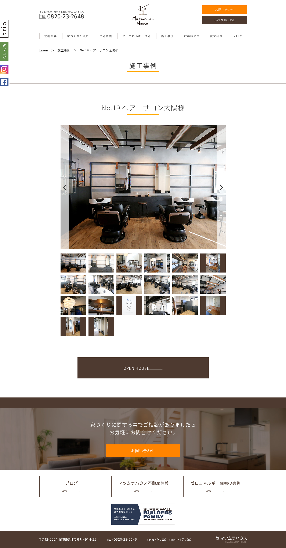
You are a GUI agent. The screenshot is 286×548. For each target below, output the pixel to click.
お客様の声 (192, 36)
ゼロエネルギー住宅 (136, 36)
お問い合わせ (224, 9)
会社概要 (50, 36)
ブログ (237, 36)
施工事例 (167, 36)
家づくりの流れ (78, 36)
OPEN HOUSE (224, 20)
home (43, 50)
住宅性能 (105, 36)
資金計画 (216, 36)
